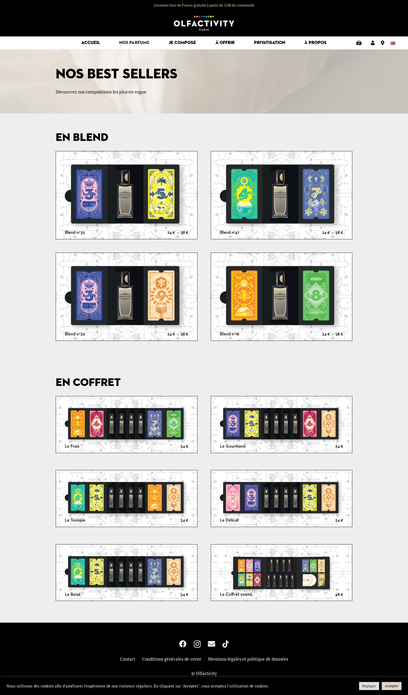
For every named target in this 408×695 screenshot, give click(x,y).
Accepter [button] (391, 686)
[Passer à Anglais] (394, 43)
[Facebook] (183, 644)
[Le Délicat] (281, 499)
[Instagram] (197, 644)
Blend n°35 (75, 232)
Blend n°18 (229, 334)
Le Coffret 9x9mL (236, 594)
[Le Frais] (126, 425)
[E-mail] (211, 644)
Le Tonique (75, 520)
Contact (127, 659)
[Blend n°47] (281, 195)
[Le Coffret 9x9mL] (281, 573)
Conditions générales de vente (171, 659)
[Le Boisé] (126, 573)
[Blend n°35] (126, 195)
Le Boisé (73, 594)
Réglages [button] (369, 686)
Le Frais (72, 446)
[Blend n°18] (281, 297)
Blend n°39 (75, 334)
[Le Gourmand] (281, 425)
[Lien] (373, 43)
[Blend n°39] (126, 297)
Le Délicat (229, 520)
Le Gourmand (232, 446)
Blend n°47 (229, 232)
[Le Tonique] (126, 499)
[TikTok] (225, 644)
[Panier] (359, 42)
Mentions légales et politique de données (248, 659)
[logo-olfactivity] (204, 23)
